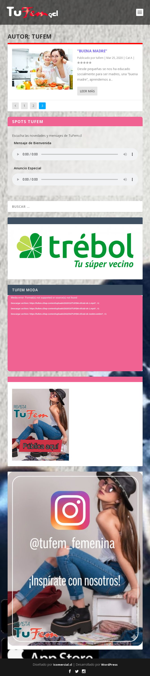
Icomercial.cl (62, 665)
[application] (75, 333)
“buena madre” (92, 51)
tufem (99, 58)
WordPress (109, 665)
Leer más (87, 91)
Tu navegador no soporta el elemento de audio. (75, 154)
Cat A (129, 58)
